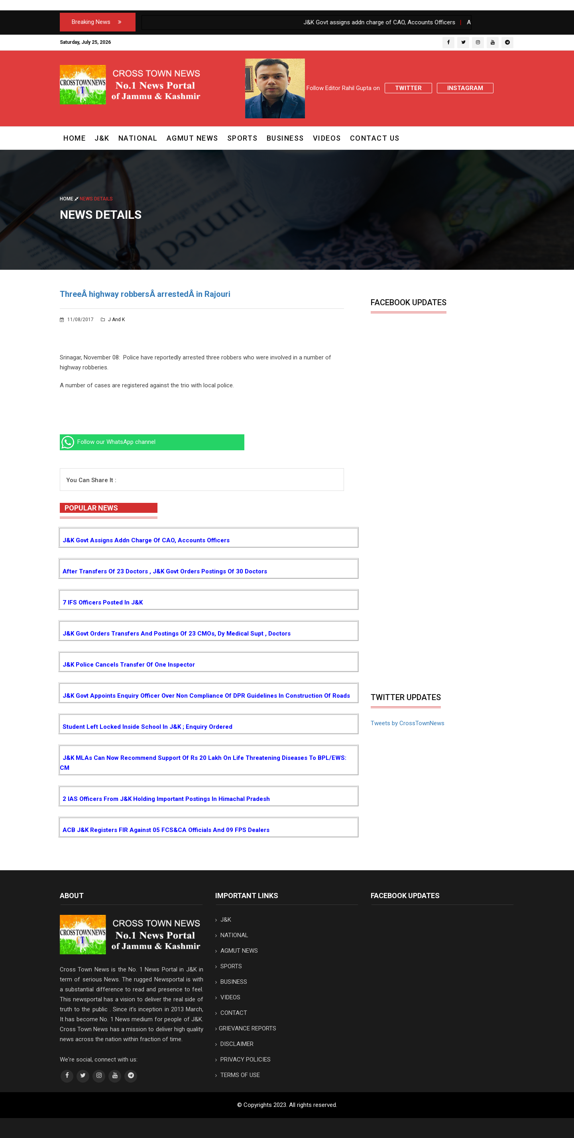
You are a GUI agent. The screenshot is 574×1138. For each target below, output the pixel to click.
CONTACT (231, 1012)
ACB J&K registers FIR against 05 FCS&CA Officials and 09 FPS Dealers (166, 830)
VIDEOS (327, 138)
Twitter (408, 88)
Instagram (465, 88)
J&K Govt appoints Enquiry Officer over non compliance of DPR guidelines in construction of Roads (206, 695)
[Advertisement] (438, 629)
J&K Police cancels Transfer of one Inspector (129, 664)
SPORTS (242, 138)
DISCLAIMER (234, 1044)
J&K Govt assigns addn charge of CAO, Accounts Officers (146, 540)
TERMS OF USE (237, 1075)
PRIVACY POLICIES (243, 1059)
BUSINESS (285, 138)
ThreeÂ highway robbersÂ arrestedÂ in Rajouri (145, 294)
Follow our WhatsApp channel (107, 441)
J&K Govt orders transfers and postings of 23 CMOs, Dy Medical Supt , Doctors (177, 633)
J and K (113, 319)
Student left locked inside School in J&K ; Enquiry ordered (147, 726)
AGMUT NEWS (192, 138)
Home (74, 138)
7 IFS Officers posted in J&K (103, 602)
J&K (102, 138)
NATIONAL (138, 138)
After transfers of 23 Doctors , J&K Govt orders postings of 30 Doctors (165, 571)
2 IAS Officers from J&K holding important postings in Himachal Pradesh (166, 798)
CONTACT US (375, 138)
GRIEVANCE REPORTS (245, 1028)
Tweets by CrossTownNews (407, 723)
